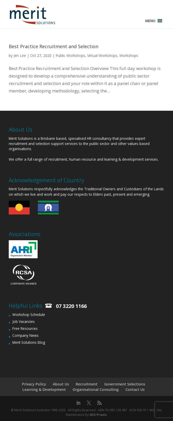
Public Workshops (70, 55)
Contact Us (135, 389)
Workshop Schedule (28, 314)
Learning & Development (44, 389)
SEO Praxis (98, 415)
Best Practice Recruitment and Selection (53, 46)
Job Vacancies (23, 321)
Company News (25, 335)
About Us (61, 384)
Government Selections (124, 384)
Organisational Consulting (96, 389)
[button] (150, 21)
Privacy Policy (34, 384)
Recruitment (87, 384)
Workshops (128, 55)
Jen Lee (20, 55)
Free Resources (25, 328)
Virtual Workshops (102, 55)
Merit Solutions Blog (28, 342)
